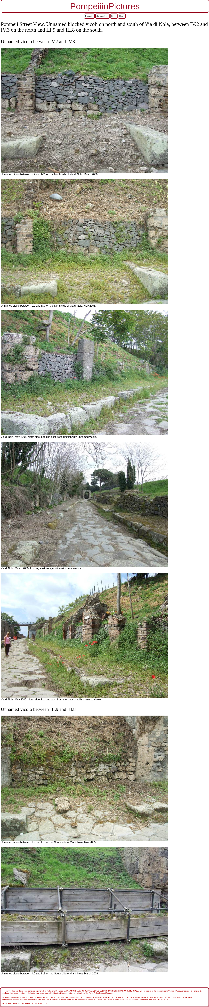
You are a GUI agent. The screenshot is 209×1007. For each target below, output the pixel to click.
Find (113, 16)
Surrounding (102, 16)
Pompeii (89, 16)
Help (122, 16)
